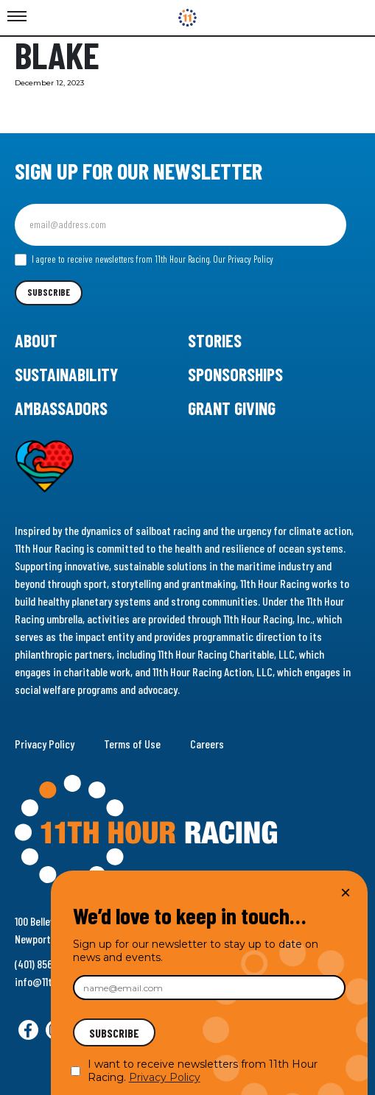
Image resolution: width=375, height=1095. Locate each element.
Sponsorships (235, 374)
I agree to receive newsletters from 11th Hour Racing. (144, 259)
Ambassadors (61, 408)
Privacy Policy (44, 744)
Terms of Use (132, 744)
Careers (207, 744)
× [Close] (345, 892)
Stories (215, 340)
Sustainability (66, 374)
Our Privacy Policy (243, 259)
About (36, 340)
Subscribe (48, 292)
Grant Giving (232, 408)
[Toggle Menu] (17, 17)
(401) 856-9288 (46, 964)
